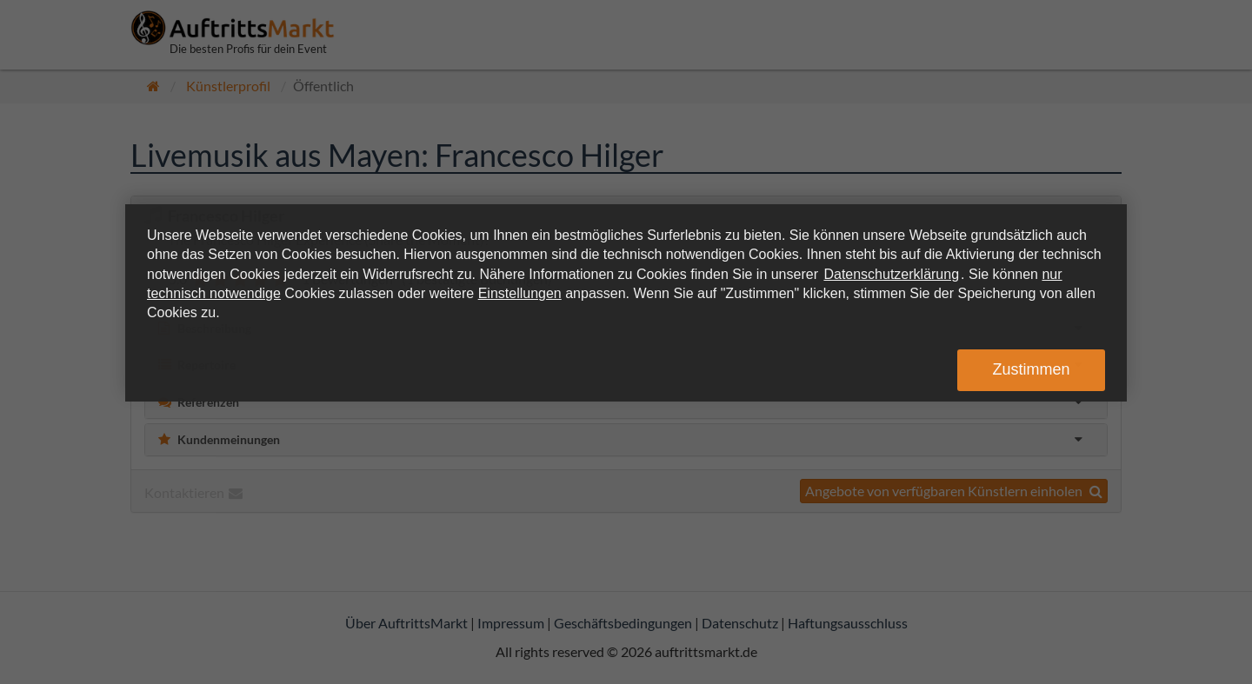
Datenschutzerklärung (891, 274)
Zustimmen (1030, 369)
